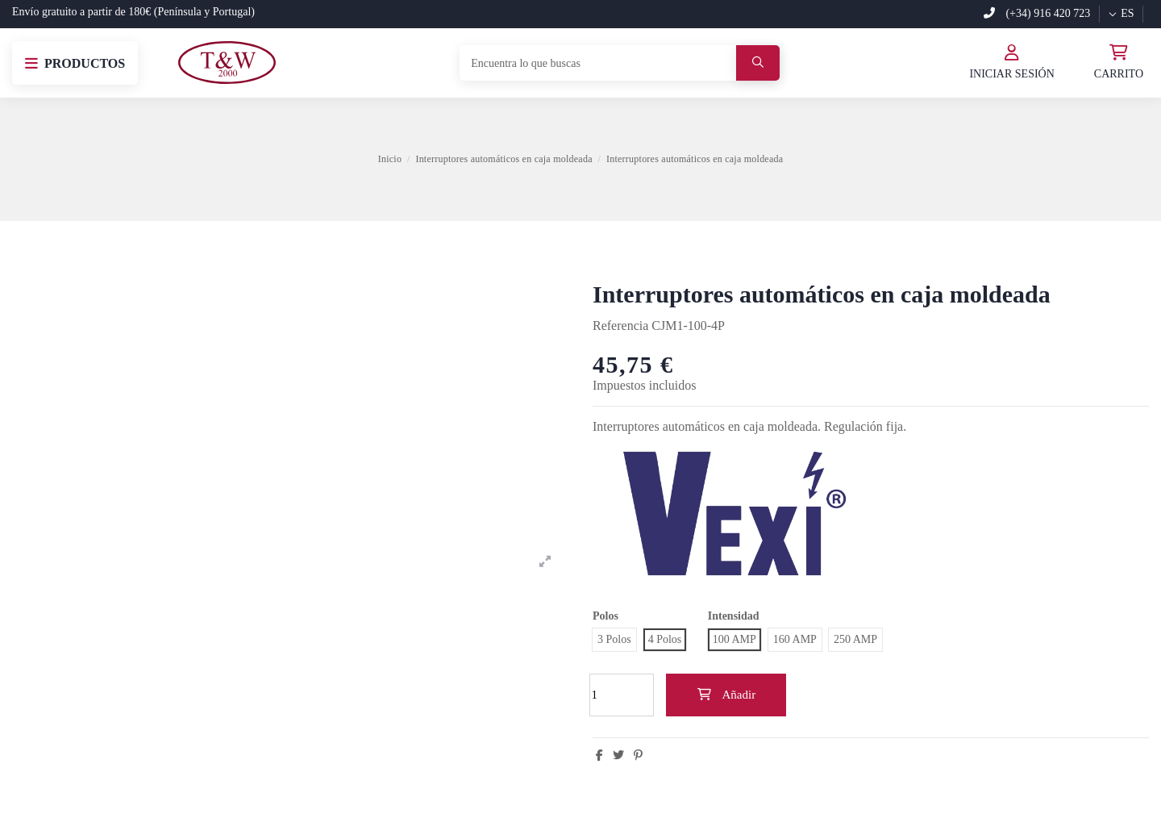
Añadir (726, 694)
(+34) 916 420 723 (1037, 13)
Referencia (620, 325)
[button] (75, 63)
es (1121, 13)
